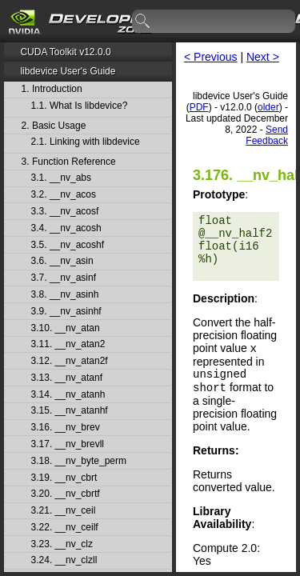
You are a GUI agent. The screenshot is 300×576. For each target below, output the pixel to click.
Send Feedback (267, 135)
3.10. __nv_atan (65, 328)
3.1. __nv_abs (61, 178)
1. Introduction (52, 89)
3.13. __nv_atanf (66, 378)
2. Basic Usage (54, 126)
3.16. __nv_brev (65, 427)
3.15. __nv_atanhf (69, 411)
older (268, 107)
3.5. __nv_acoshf (67, 245)
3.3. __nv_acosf (65, 211)
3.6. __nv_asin (62, 261)
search (143, 22)
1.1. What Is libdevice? (79, 106)
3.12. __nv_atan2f (69, 361)
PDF (199, 107)
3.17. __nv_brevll (67, 444)
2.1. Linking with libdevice (85, 142)
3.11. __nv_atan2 (68, 344)
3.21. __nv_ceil (63, 511)
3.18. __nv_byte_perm (78, 461)
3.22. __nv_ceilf (64, 527)
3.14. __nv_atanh (68, 395)
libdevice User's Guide (67, 71)
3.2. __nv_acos (63, 195)
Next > (262, 56)
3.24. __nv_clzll (64, 560)
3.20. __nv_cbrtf (65, 494)
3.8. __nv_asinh (65, 295)
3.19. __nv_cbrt (64, 478)
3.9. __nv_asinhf (66, 311)
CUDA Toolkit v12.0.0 (65, 52)
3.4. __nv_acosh (66, 228)
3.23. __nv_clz (62, 544)
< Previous (211, 56)
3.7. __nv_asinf (63, 278)
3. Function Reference (69, 162)
